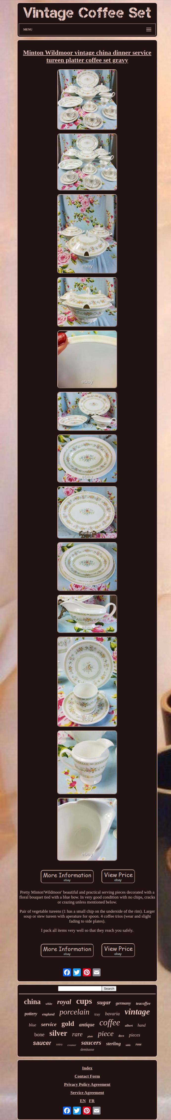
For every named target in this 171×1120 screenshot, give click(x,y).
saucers (91, 1042)
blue (32, 1025)
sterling (113, 1043)
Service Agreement (87, 1092)
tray (97, 1014)
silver (58, 1033)
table (128, 1045)
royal (64, 1002)
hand (142, 1025)
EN (83, 1100)
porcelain (74, 1011)
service (48, 1024)
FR (92, 1100)
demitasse (87, 1049)
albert (129, 1025)
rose (139, 1044)
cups (84, 1001)
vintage (137, 1011)
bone (39, 1035)
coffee (109, 1022)
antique (86, 1024)
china (32, 1002)
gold (68, 1023)
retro (59, 1044)
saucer (42, 1043)
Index (87, 1068)
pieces (134, 1035)
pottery (31, 1013)
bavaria (112, 1013)
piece (105, 1033)
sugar (104, 1002)
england (48, 1014)
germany (123, 1003)
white (49, 1004)
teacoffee (143, 1003)
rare (77, 1034)
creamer (71, 1044)
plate (90, 1036)
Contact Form (87, 1076)
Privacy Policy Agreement (87, 1084)
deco (121, 1036)
